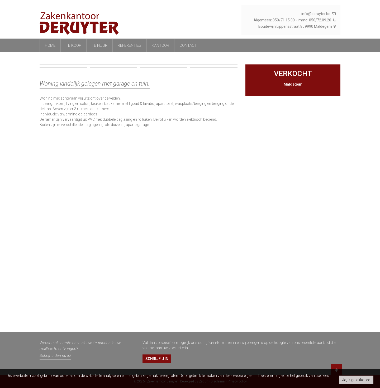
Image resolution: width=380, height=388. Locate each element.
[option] (139, 121)
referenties (129, 45)
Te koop (73, 45)
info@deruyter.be (318, 14)
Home (50, 45)
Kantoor (160, 45)
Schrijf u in (156, 359)
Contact (188, 45)
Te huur (99, 45)
